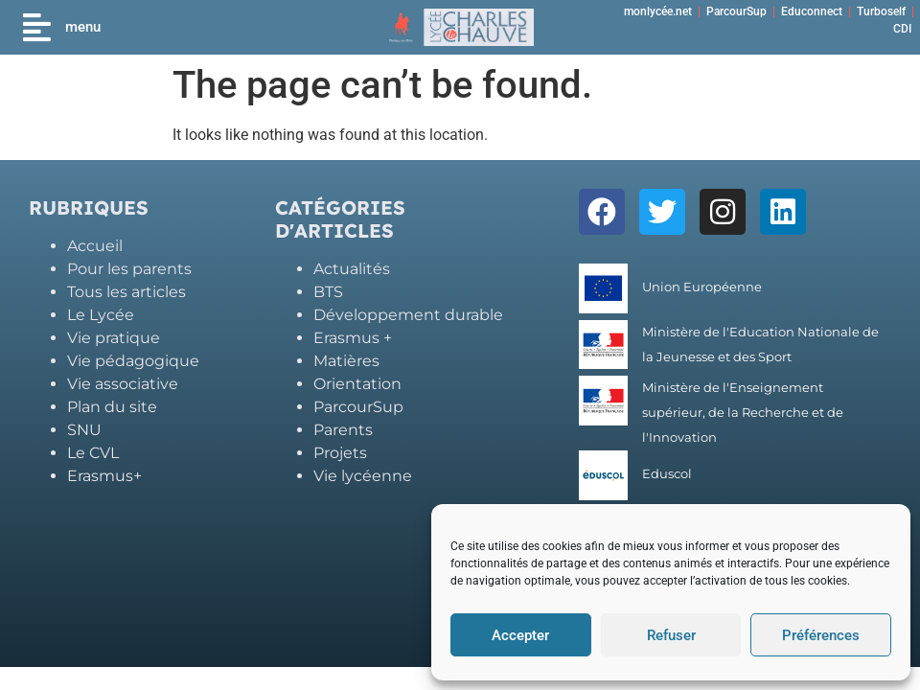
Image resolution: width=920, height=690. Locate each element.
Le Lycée (100, 315)
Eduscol (667, 474)
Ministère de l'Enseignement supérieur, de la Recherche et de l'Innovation (742, 412)
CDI (902, 28)
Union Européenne (702, 287)
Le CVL (93, 453)
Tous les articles (126, 292)
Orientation (357, 384)
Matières (346, 361)
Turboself (881, 11)
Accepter (520, 635)
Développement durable (408, 315)
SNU (84, 430)
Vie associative (122, 384)
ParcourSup (736, 11)
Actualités (351, 269)
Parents (343, 430)
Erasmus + (352, 338)
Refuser (671, 635)
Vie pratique (113, 338)
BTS (328, 292)
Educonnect (811, 11)
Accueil (95, 246)
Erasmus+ (104, 476)
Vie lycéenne (362, 476)
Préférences (821, 635)
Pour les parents (129, 269)
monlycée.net (658, 11)
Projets (340, 453)
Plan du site (112, 407)
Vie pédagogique (133, 361)
